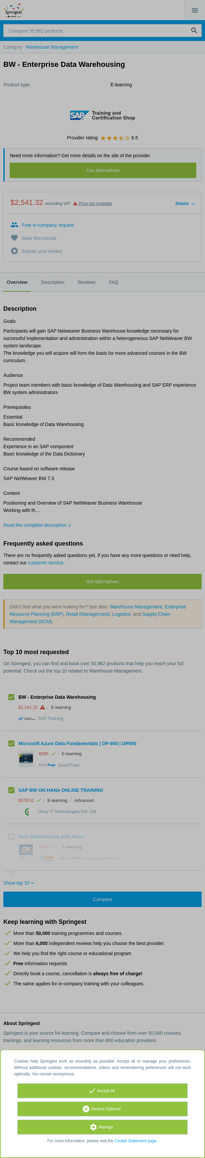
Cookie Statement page (135, 1141)
